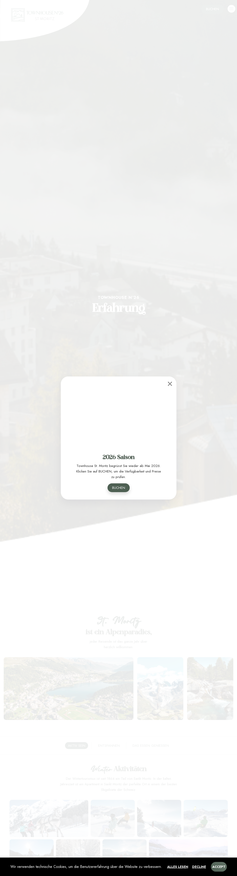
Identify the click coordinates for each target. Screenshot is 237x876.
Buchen (118, 487)
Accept (218, 866)
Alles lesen (177, 866)
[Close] (170, 383)
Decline (199, 866)
